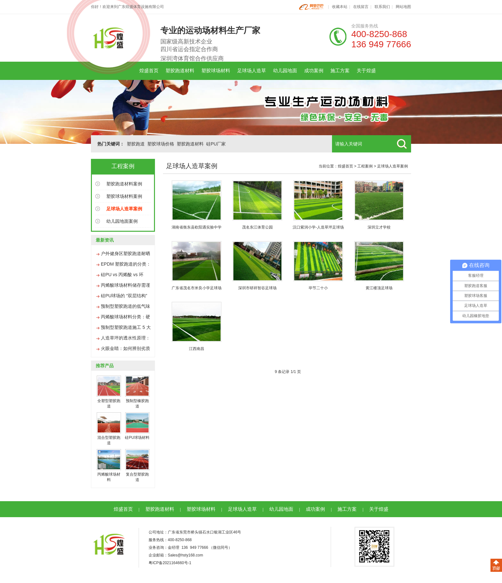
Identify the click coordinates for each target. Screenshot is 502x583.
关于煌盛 (366, 70)
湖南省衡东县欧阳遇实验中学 (197, 227)
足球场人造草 (251, 70)
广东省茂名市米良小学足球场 (197, 288)
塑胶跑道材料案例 (124, 183)
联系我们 (382, 6)
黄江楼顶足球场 (379, 288)
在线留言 (360, 6)
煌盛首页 (148, 70)
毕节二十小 (318, 288)
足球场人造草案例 (392, 166)
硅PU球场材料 (137, 437)
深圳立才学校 (379, 227)
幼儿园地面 (285, 70)
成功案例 (313, 70)
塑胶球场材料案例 (124, 196)
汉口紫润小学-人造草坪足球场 (318, 227)
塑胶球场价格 (160, 143)
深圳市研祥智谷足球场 (257, 288)
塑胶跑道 (136, 143)
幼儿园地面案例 (122, 221)
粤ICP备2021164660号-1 (170, 563)
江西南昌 (196, 348)
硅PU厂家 (216, 143)
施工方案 (340, 70)
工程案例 (365, 166)
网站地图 (403, 6)
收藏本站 (339, 6)
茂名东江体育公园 (257, 227)
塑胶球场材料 (215, 70)
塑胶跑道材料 (180, 70)
